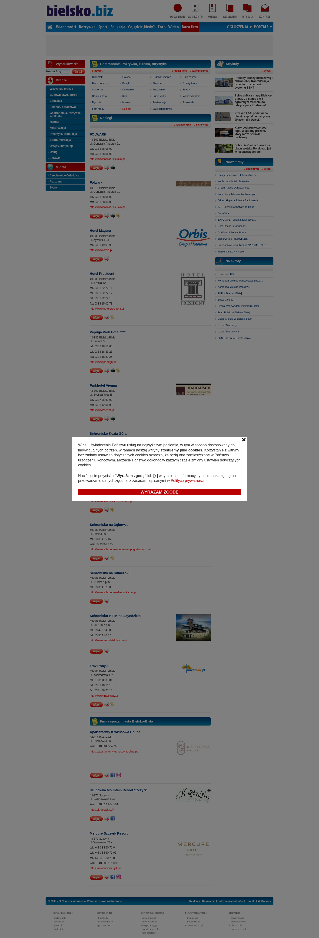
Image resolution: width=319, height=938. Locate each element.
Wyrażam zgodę (160, 492)
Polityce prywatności (187, 481)
